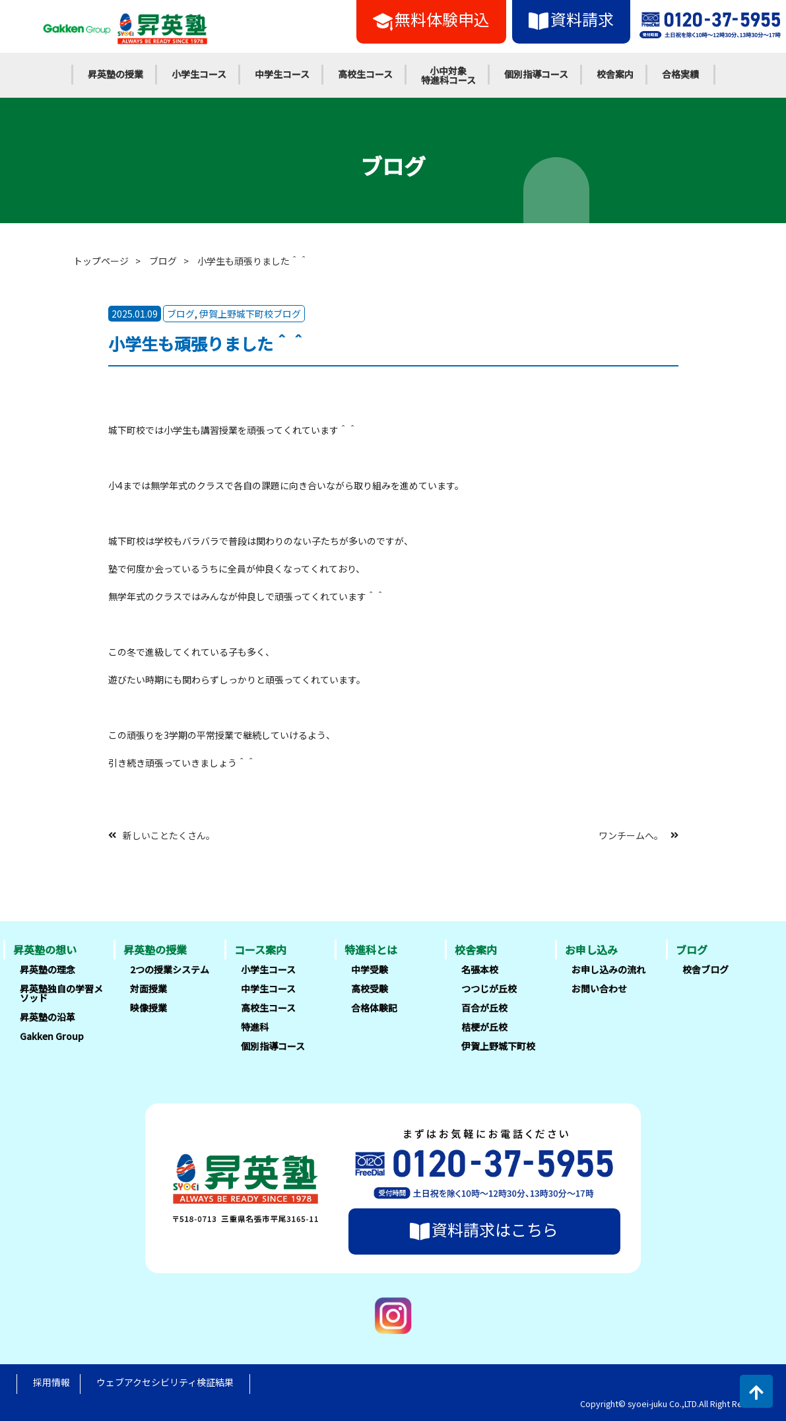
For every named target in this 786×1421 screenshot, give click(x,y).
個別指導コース (536, 74)
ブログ (163, 260)
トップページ (101, 260)
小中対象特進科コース (448, 75)
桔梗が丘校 (484, 1026)
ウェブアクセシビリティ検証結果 (165, 1382)
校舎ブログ (705, 969)
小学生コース (199, 74)
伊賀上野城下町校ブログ (250, 313)
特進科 (255, 1026)
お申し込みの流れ (608, 969)
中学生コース (282, 74)
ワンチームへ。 (631, 834)
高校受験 (369, 988)
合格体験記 (374, 1007)
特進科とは (370, 949)
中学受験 (369, 969)
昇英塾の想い (45, 949)
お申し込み (591, 949)
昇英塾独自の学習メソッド (61, 993)
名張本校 (479, 969)
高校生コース (365, 74)
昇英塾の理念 (47, 969)
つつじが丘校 (489, 988)
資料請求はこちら (484, 1229)
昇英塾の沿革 (47, 1017)
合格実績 (680, 74)
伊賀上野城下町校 (498, 1046)
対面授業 (148, 988)
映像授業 (148, 1007)
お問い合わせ (599, 988)
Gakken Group (52, 1036)
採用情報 (51, 1382)
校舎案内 (615, 74)
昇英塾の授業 (115, 74)
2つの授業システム (169, 969)
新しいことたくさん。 (169, 834)
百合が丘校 (484, 1007)
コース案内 (260, 949)
